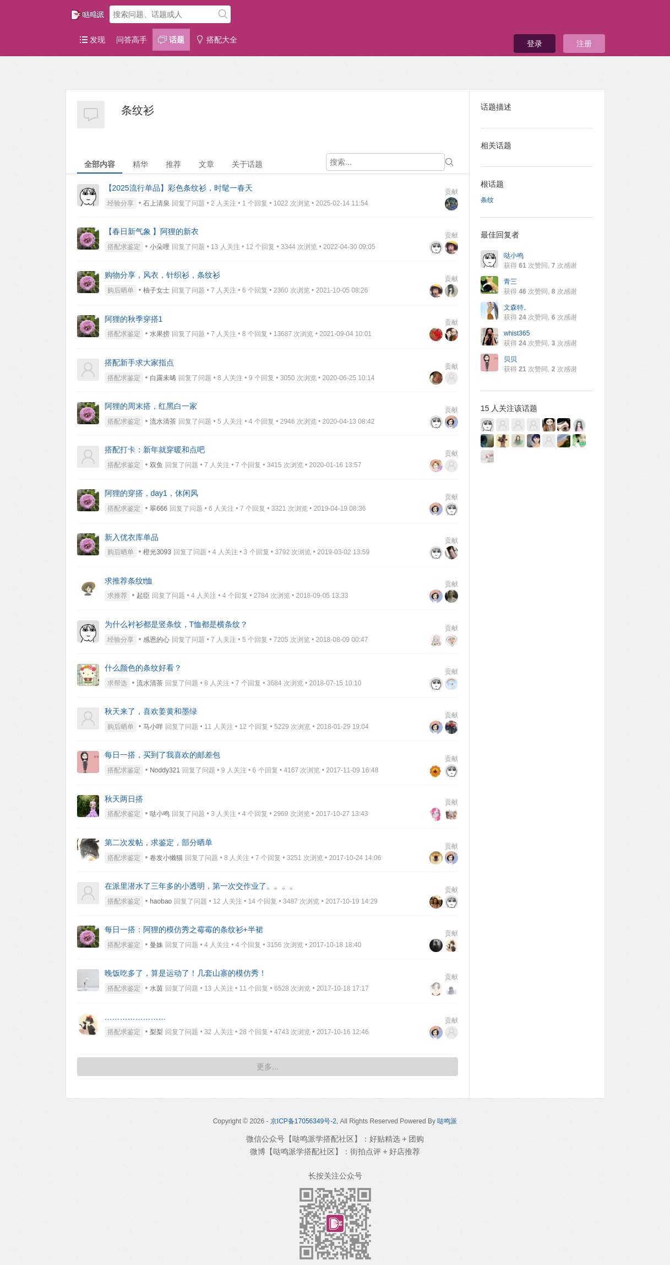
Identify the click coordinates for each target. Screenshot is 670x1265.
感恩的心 (156, 640)
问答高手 (131, 39)
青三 (510, 281)
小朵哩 (160, 247)
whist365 (517, 333)
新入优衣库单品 (132, 537)
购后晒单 (120, 290)
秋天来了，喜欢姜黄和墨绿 (151, 711)
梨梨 (156, 1032)
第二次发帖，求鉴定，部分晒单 (159, 842)
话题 (171, 39)
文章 (206, 164)
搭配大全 (216, 39)
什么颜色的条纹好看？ (143, 667)
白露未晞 (163, 378)
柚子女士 (156, 290)
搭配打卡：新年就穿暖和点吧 (155, 449)
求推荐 (117, 595)
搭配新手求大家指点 (139, 362)
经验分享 (120, 203)
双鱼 (156, 465)
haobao (161, 901)
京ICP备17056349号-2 (303, 1121)
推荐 (173, 164)
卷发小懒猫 (166, 858)
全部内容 (99, 164)
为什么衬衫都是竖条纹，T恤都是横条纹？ (176, 624)
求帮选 (117, 683)
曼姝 (156, 945)
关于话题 (247, 164)
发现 (92, 39)
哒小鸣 (160, 814)
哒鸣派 (447, 1121)
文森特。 (517, 307)
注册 (584, 43)
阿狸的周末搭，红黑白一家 (151, 406)
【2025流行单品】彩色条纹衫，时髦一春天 (179, 187)
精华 (140, 164)
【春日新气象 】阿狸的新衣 (152, 231)
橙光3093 (157, 552)
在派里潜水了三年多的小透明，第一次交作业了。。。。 (201, 886)
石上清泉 (156, 203)
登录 (534, 43)
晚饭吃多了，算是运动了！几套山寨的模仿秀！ (185, 973)
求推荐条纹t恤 (129, 580)
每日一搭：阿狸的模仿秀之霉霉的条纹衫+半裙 (184, 929)
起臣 (143, 595)
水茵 (156, 988)
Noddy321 (165, 770)
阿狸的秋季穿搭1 (134, 319)
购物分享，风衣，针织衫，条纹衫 (162, 275)
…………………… (135, 1017)
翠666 (158, 508)
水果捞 (160, 334)
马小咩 (153, 727)
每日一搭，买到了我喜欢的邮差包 (162, 754)
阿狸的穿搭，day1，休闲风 (151, 493)
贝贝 (510, 359)
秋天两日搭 (124, 798)
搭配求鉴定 (123, 247)
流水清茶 (163, 421)
